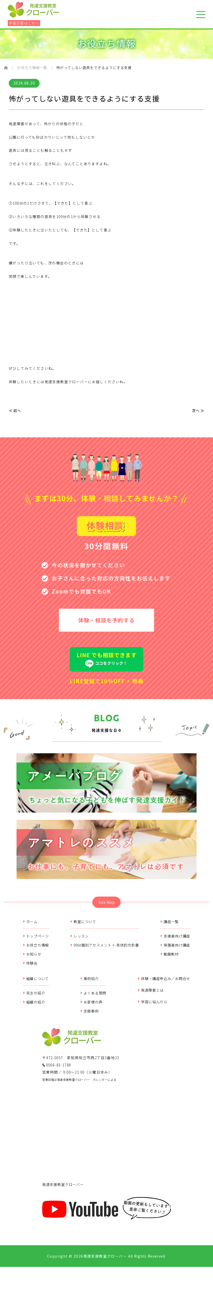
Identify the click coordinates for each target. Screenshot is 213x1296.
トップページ (36, 939)
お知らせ (32, 957)
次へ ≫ (198, 410)
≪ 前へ (15, 410)
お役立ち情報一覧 (32, 67)
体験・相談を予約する (106, 621)
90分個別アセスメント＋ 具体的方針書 (104, 948)
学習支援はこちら (24, 23)
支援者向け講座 (175, 939)
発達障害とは (151, 993)
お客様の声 (91, 1005)
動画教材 (169, 957)
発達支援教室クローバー (63, 1187)
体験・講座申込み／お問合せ (164, 982)
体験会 (30, 966)
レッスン (79, 939)
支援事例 (89, 1014)
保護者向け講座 (175, 948)
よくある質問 (93, 996)
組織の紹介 (34, 1005)
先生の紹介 (34, 996)
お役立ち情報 (36, 948)
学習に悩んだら (152, 1005)
